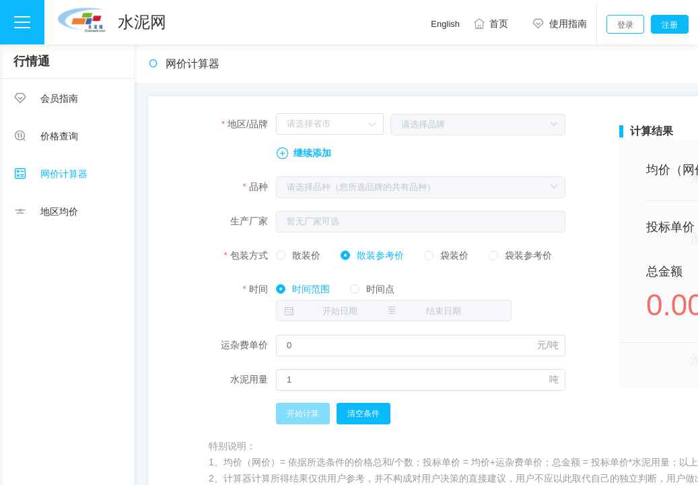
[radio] (298, 256)
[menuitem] (67, 98)
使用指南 (557, 23)
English (445, 24)
